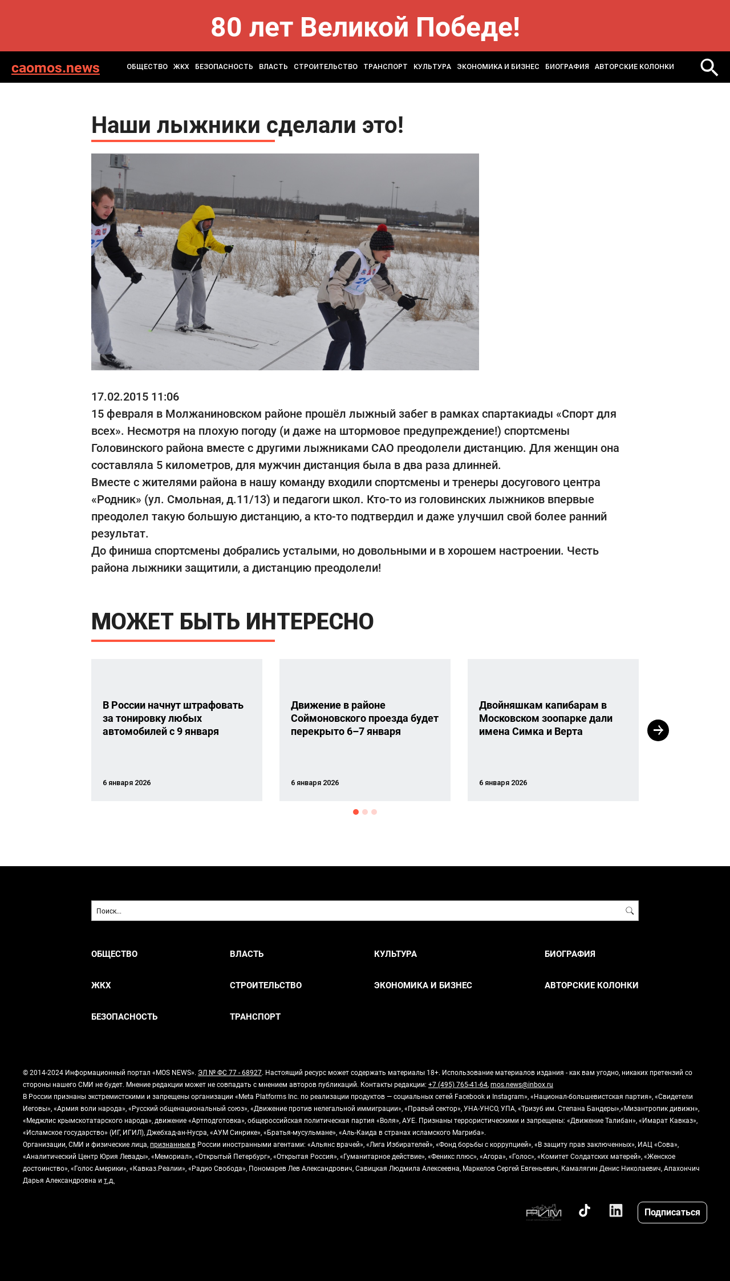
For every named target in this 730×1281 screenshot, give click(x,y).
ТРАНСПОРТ (385, 67)
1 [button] (356, 812)
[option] (177, 730)
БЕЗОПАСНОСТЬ (224, 67)
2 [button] (365, 812)
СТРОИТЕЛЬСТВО (326, 67)
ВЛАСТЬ (273, 67)
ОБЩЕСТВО (147, 67)
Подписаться (672, 1212)
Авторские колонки (634, 67)
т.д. (109, 1180)
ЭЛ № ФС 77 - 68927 (230, 1072)
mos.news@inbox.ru (521, 1084)
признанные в (173, 1144)
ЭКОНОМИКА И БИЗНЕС (498, 67)
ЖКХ (181, 67)
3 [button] (374, 812)
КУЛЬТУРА (432, 67)
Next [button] (658, 730)
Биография (567, 67)
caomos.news (55, 67)
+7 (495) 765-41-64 (458, 1084)
